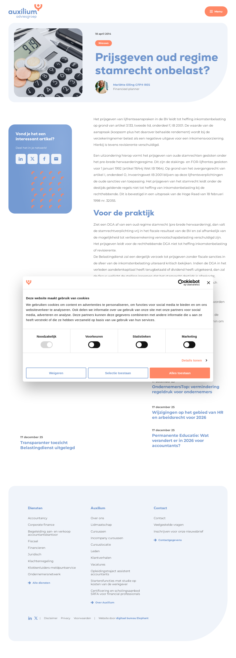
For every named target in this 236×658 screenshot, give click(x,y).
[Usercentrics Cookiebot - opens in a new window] (181, 282)
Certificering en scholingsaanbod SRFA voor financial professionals (115, 592)
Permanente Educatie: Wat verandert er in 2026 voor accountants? (180, 440)
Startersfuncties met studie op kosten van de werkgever (113, 582)
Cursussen (98, 531)
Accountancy (37, 518)
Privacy (65, 618)
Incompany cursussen (107, 538)
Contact (160, 518)
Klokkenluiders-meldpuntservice (52, 568)
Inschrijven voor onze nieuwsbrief (178, 531)
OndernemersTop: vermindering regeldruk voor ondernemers (185, 389)
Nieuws (103, 43)
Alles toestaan (180, 373)
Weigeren (56, 373)
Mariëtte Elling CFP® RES (131, 84)
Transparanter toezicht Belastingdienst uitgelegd (47, 445)
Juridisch (34, 554)
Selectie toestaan (118, 373)
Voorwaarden (82, 618)
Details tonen (192, 360)
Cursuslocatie (101, 544)
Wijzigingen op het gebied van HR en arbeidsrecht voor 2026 (187, 415)
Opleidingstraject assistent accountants (110, 572)
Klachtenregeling (41, 561)
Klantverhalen (101, 558)
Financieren (36, 548)
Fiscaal (33, 541)
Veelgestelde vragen (169, 525)
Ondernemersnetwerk (44, 574)
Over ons (97, 518)
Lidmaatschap (101, 525)
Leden (95, 551)
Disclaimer (51, 618)
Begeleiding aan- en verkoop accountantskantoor (49, 533)
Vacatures (98, 564)
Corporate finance (41, 525)
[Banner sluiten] (208, 282)
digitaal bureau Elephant (132, 618)
